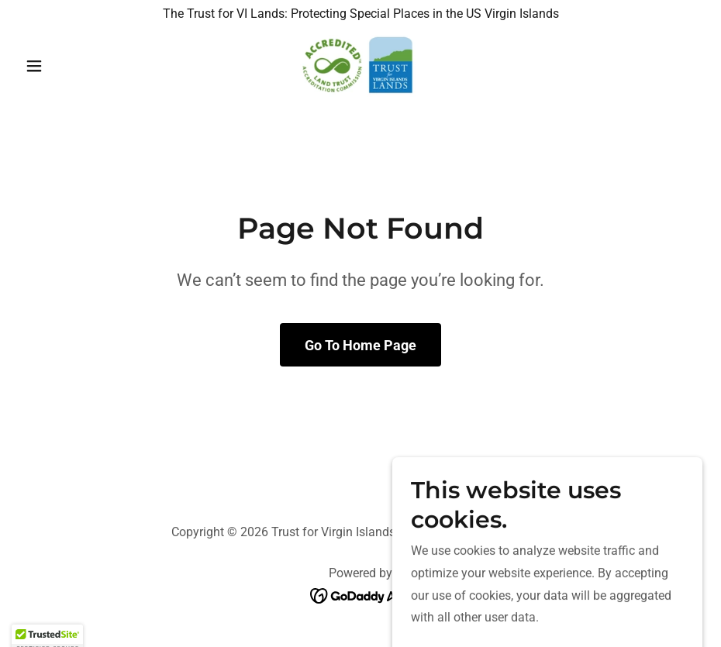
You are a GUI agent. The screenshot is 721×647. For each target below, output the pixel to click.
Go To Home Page (360, 345)
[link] (360, 66)
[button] (70, 65)
